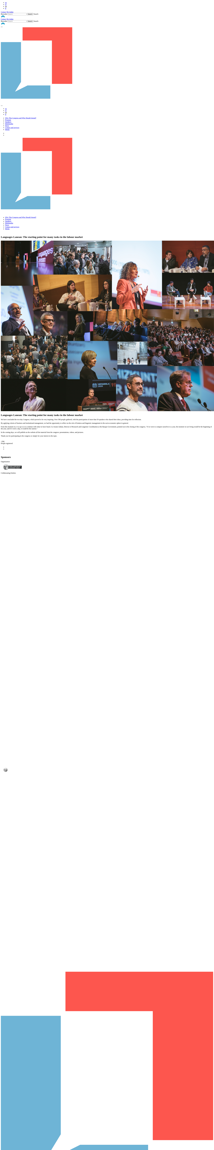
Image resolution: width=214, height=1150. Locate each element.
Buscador (4, 14)
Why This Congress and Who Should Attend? (20, 118)
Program (8, 120)
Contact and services (12, 128)
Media (7, 129)
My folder (10, 12)
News (7, 126)
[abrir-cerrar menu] (2, 105)
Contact (3, 12)
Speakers (8, 122)
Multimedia (9, 124)
